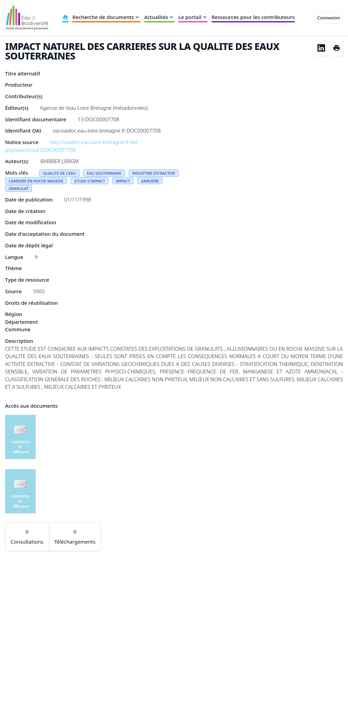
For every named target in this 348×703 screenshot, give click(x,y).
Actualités (159, 17)
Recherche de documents (106, 17)
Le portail (193, 17)
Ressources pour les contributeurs (253, 17)
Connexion (328, 18)
